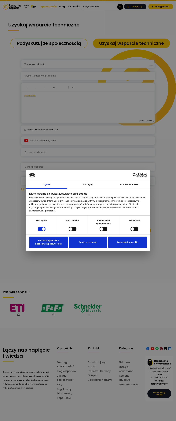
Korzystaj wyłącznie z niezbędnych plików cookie (48, 242)
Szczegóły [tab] (88, 184)
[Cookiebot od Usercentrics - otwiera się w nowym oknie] (135, 175)
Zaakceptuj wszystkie (127, 242)
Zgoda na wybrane (88, 242)
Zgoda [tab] (47, 184)
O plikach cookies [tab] (129, 184)
